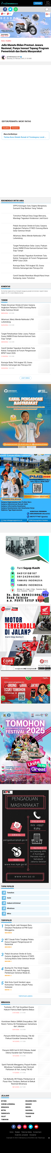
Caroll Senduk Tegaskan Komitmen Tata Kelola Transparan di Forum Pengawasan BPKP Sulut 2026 (18, 350)
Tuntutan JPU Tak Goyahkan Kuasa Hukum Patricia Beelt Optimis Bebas (19, 1008)
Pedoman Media (26, 1132)
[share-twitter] (10, 9)
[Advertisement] (25, 73)
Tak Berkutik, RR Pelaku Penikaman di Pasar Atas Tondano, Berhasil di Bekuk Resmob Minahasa (19, 1081)
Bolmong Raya (31, 1101)
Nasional (29, 1110)
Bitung (4, 1101)
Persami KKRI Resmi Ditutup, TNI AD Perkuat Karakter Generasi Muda (19, 1037)
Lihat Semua (25, 378)
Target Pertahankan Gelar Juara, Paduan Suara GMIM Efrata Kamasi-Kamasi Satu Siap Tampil (18, 336)
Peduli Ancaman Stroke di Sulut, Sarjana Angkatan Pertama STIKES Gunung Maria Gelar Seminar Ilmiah (18, 307)
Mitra (9, 913)
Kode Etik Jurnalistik (21, 1135)
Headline (6, 128)
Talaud (28, 1116)
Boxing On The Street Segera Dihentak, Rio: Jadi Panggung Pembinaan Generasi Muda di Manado (17, 970)
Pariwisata (5, 1113)
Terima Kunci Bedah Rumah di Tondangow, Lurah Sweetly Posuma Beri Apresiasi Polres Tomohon (25, 137)
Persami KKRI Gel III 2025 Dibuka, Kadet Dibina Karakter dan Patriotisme (19, 1051)
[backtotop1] (49, 1138)
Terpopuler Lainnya (25, 996)
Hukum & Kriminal (14, 903)
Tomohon (15, 128)
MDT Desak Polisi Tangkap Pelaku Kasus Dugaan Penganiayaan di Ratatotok (19, 942)
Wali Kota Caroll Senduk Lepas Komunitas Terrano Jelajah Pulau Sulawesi (19, 984)
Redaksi (17, 1132)
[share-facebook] (5, 9)
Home (3, 41)
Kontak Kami (37, 1132)
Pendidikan (30, 1113)
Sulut (9, 898)
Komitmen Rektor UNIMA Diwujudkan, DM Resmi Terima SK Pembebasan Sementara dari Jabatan (19, 1024)
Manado (29, 1104)
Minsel (28, 1107)
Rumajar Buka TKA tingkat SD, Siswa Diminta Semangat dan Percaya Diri (16, 363)
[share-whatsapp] (16, 9)
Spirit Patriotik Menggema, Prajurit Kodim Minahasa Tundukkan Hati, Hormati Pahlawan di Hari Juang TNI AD (19, 1067)
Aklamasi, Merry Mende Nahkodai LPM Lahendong (17, 320)
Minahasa (10, 908)
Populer (38, 3)
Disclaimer (33, 1135)
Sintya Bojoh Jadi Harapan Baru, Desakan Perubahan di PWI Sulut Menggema (18, 927)
